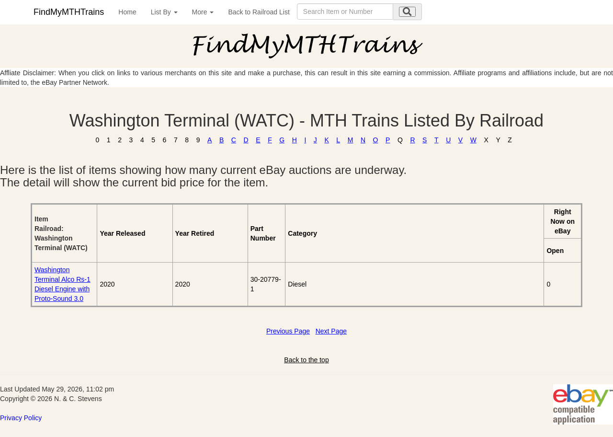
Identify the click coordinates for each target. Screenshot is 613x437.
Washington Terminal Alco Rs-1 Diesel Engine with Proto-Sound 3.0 (62, 284)
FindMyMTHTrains (69, 12)
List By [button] (164, 12)
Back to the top (306, 360)
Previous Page (288, 331)
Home (127, 12)
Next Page (331, 331)
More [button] (203, 12)
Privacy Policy (21, 418)
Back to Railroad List (258, 12)
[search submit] (407, 12)
